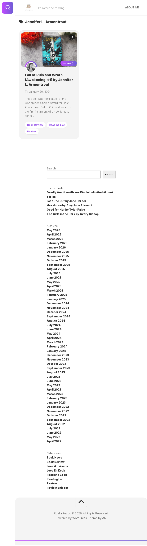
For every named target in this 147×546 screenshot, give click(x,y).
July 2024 (53, 325)
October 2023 (56, 364)
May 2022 (53, 437)
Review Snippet (57, 488)
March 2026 (55, 239)
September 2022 (58, 420)
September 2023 (58, 368)
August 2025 (56, 269)
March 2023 (55, 394)
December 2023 (58, 355)
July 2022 (53, 429)
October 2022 (56, 416)
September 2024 (58, 317)
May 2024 (53, 334)
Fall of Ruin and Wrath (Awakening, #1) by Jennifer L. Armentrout (45, 80)
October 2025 (56, 261)
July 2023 (53, 377)
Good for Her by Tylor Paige (66, 210)
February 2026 (57, 243)
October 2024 (56, 312)
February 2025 (57, 295)
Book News (54, 458)
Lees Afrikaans (57, 466)
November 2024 (58, 308)
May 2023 (53, 385)
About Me (132, 7)
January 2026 (56, 248)
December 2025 (58, 252)
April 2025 (54, 287)
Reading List (57, 125)
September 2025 (58, 265)
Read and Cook (57, 475)
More (68, 63)
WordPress (79, 519)
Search (51, 169)
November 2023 (58, 360)
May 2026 (53, 230)
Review (32, 131)
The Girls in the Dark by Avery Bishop (73, 214)
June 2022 (54, 433)
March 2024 (55, 342)
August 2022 (56, 424)
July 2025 (53, 273)
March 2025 (55, 291)
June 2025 (54, 278)
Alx (104, 519)
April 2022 (54, 442)
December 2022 (58, 407)
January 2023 (56, 403)
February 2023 (57, 399)
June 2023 (54, 381)
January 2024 (56, 351)
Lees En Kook (56, 471)
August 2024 (56, 321)
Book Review (36, 125)
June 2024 (54, 330)
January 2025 (56, 299)
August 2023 (56, 373)
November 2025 (58, 256)
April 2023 (54, 390)
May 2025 (53, 282)
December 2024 (58, 304)
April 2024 (54, 338)
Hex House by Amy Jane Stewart (69, 206)
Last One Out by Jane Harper (66, 201)
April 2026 (54, 235)
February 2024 (57, 347)
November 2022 (58, 411)
